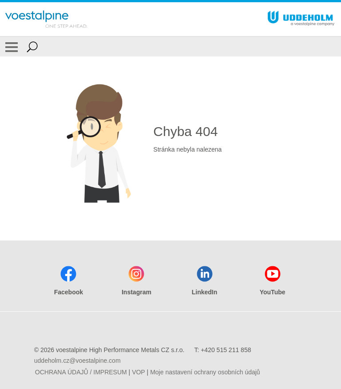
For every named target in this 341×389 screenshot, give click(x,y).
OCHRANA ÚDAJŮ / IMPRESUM (81, 372)
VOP (138, 372)
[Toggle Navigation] (11, 46)
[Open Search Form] (32, 46)
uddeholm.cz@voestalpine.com (77, 360)
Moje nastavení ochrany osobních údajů (205, 372)
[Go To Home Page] (46, 19)
